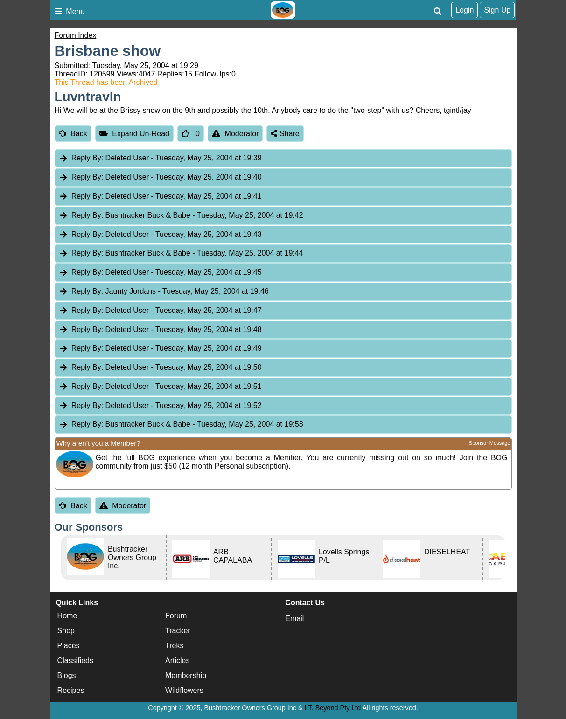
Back (73, 134)
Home (67, 616)
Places (68, 646)
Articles (177, 661)
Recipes (70, 691)
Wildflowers (184, 691)
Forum (176, 616)
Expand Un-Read (134, 134)
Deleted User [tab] (160, 158)
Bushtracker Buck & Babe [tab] (181, 216)
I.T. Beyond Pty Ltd (333, 708)
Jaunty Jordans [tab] (164, 292)
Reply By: (87, 158)
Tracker (177, 631)
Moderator (235, 134)
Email (294, 618)
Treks (174, 646)
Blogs (66, 676)
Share (285, 134)
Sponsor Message (489, 443)
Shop (66, 631)
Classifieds (75, 661)
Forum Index (76, 35)
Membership (185, 676)
